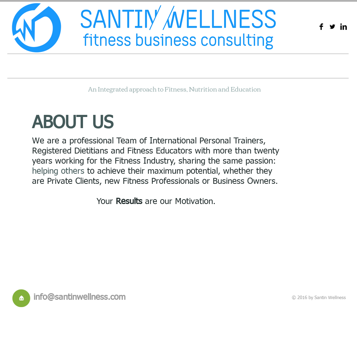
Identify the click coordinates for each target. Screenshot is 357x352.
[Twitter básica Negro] (332, 26)
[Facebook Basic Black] (321, 26)
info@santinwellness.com (79, 297)
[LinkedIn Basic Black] (343, 26)
